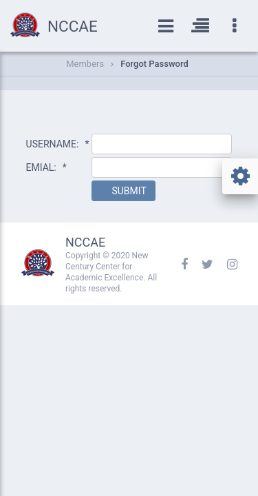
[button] (123, 190)
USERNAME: (57, 143)
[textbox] (162, 144)
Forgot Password (154, 64)
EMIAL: (46, 167)
